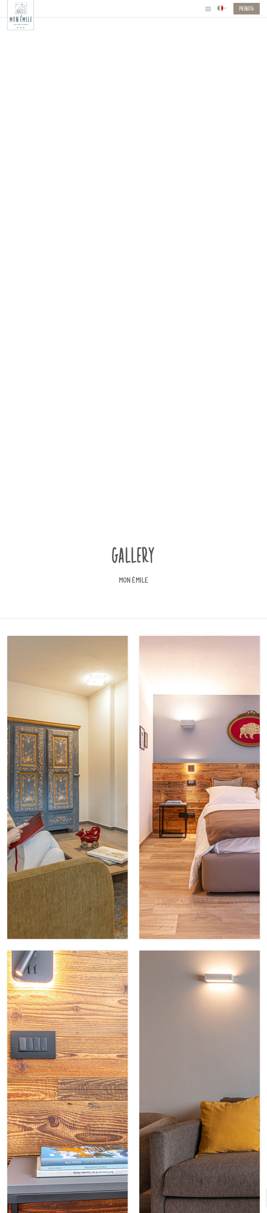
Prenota (246, 9)
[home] (20, 15)
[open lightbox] (67, 787)
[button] (208, 8)
